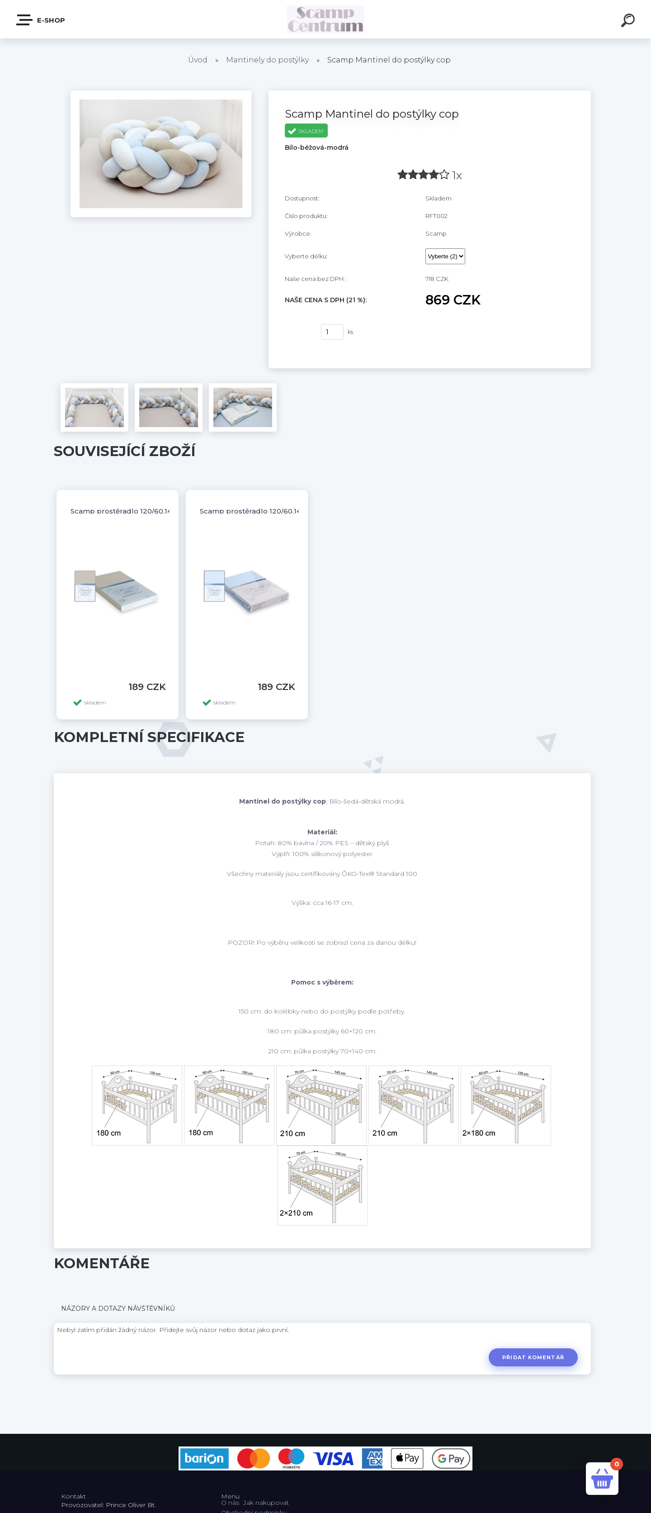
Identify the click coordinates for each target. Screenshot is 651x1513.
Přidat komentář (533, 1357)
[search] (629, 21)
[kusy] (332, 332)
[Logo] (325, 19)
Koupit (297, 332)
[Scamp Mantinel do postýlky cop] (161, 94)
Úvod (198, 60)
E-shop (41, 19)
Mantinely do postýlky (267, 60)
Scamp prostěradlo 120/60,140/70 (129, 511)
